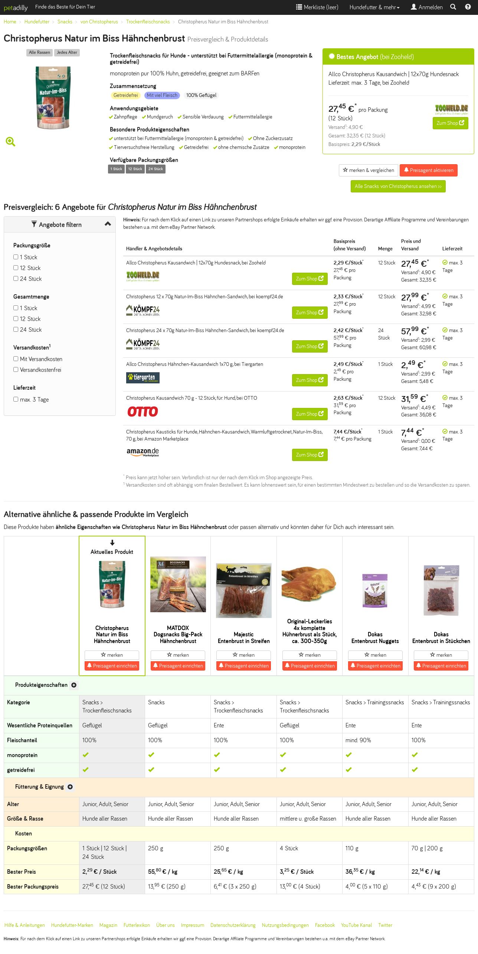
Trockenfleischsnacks (148, 22)
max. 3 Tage (34, 399)
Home (10, 22)
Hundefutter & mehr (375, 7)
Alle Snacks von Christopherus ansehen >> (398, 186)
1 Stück (28, 257)
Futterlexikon (137, 925)
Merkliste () (317, 7)
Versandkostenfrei (40, 370)
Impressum (192, 925)
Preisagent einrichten (112, 666)
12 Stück (30, 268)
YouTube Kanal (356, 925)
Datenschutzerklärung (233, 925)
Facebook (325, 925)
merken (112, 655)
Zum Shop (450, 123)
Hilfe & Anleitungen (24, 925)
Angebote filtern (56, 224)
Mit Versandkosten (41, 359)
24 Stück (31, 279)
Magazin (108, 925)
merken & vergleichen (368, 170)
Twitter (385, 925)
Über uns (165, 925)
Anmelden (427, 7)
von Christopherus (99, 22)
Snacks (65, 22)
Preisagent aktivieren (429, 170)
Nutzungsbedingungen (285, 925)
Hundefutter (36, 22)
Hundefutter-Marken (72, 925)
